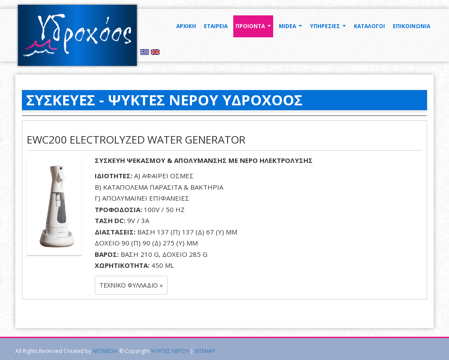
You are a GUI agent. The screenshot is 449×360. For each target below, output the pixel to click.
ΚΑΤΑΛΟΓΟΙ (369, 26)
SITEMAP (205, 351)
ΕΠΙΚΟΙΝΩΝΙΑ (411, 26)
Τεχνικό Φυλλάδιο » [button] (131, 285)
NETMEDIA (105, 351)
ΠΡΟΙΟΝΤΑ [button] (254, 28)
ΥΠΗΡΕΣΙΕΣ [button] (329, 28)
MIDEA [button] (291, 28)
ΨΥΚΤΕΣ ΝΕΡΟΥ (170, 351)
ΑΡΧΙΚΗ (186, 26)
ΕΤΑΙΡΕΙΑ (216, 26)
